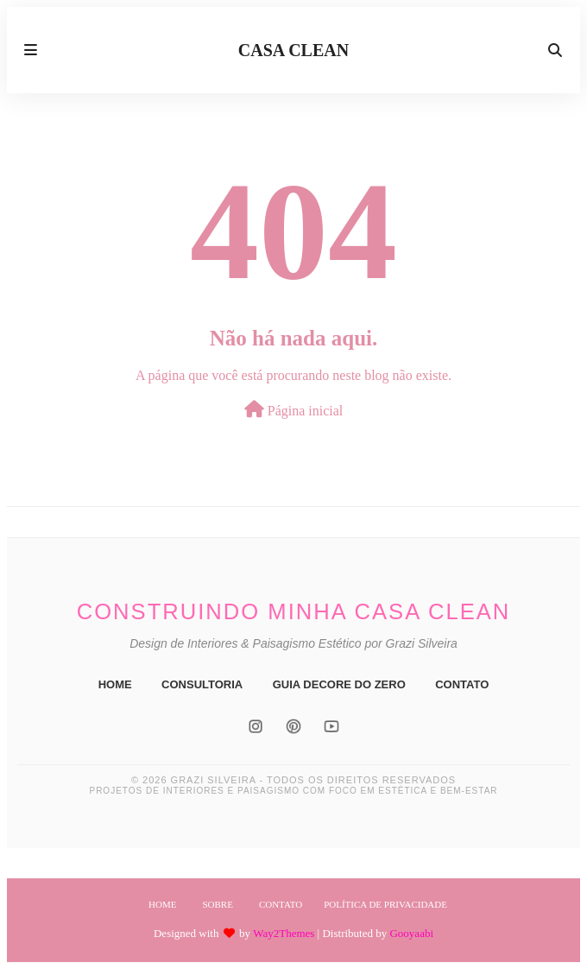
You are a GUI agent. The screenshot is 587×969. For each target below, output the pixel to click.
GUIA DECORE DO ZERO (339, 684)
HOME (115, 684)
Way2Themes (283, 933)
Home (162, 904)
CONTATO (462, 684)
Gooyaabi (411, 933)
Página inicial (294, 409)
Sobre (217, 904)
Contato (280, 904)
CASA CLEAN (293, 50)
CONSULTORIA (202, 684)
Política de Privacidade (385, 904)
